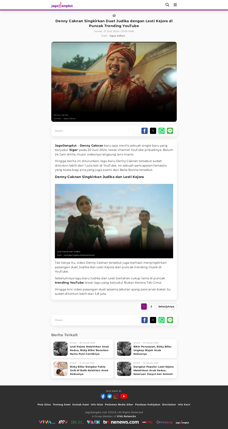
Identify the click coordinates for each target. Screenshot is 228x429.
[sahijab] (77, 422)
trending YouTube (69, 282)
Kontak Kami (80, 404)
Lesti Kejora (133, 177)
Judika (109, 177)
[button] (144, 131)
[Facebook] (103, 396)
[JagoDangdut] (182, 422)
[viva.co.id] (47, 422)
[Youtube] (123, 396)
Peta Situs (44, 404)
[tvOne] (121, 422)
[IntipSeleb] (164, 422)
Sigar (73, 150)
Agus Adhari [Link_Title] (117, 35)
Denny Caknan (91, 145)
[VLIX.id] (93, 422)
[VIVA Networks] (126, 416)
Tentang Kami (62, 404)
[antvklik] (147, 422)
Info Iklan (97, 404)
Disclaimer (169, 404)
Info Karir (184, 404)
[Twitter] (109, 396)
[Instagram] (116, 396)
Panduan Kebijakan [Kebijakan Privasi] (147, 404)
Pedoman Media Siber (119, 404)
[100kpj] (63, 422)
